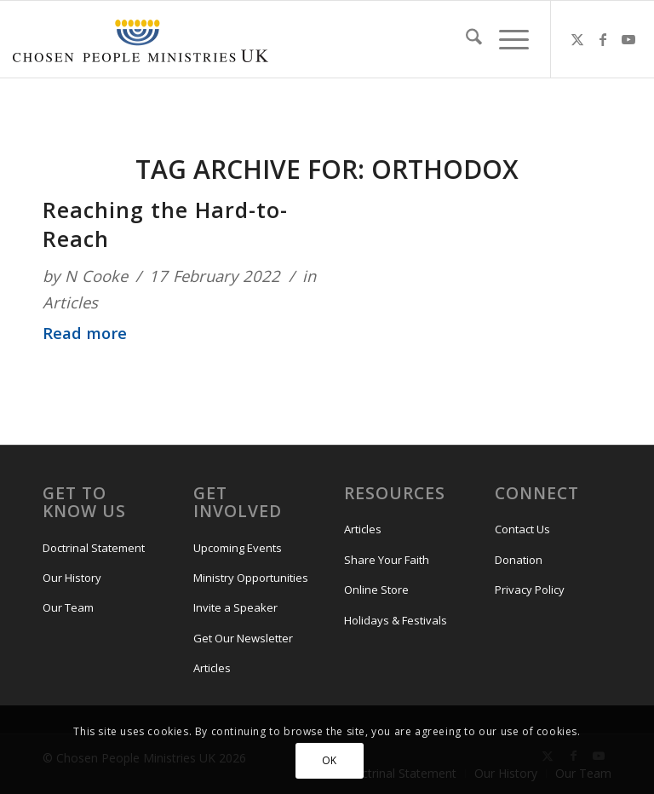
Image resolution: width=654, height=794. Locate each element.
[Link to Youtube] (628, 39)
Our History (72, 577)
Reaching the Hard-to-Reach (165, 224)
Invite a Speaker (235, 607)
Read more (85, 332)
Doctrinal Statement (94, 547)
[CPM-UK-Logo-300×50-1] (140, 39)
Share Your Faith (386, 559)
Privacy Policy (530, 589)
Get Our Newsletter (243, 638)
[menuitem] (465, 39)
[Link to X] (577, 39)
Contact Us (522, 529)
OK (329, 760)
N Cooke (96, 275)
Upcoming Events (237, 547)
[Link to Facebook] (603, 39)
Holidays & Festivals (395, 620)
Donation (518, 559)
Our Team (68, 607)
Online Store (376, 589)
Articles (70, 302)
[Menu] (505, 39)
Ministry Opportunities (250, 577)
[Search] (465, 39)
